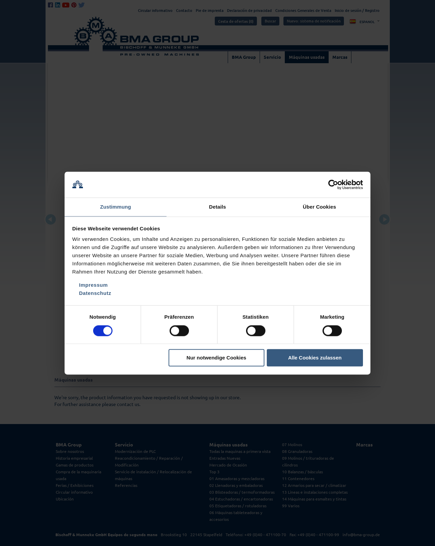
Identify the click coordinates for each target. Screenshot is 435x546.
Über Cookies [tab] (319, 207)
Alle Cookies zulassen (315, 358)
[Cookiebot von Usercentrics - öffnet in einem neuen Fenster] (333, 184)
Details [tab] (217, 207)
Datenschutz (95, 294)
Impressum (93, 285)
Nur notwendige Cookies (216, 358)
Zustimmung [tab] (115, 207)
